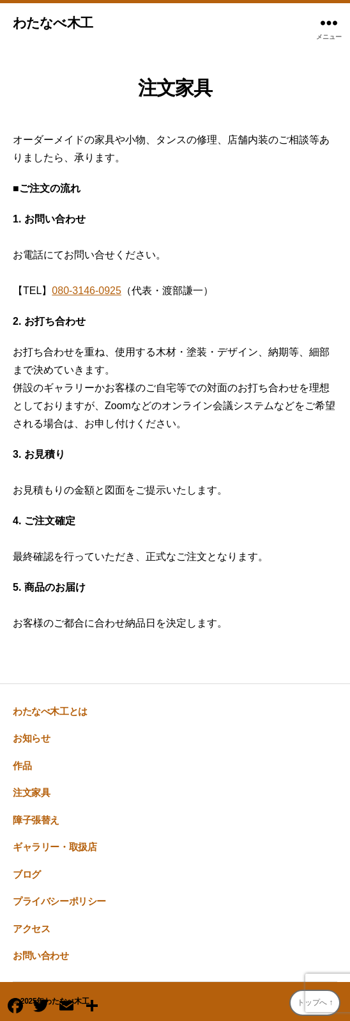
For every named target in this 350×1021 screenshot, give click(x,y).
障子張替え (36, 819)
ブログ (27, 874)
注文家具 (31, 792)
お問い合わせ (41, 955)
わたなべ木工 (53, 22)
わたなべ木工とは (50, 711)
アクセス (31, 928)
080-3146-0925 (86, 290)
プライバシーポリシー (59, 901)
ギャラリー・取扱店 (54, 846)
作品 (22, 765)
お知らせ (31, 738)
